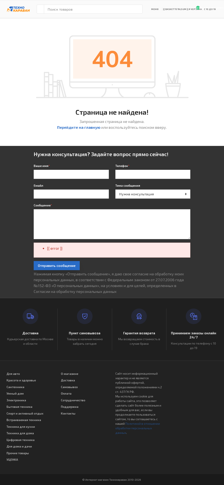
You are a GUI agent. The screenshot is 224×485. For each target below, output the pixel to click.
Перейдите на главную (78, 127)
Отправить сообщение (57, 265)
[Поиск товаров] (93, 9)
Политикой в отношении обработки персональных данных (137, 428)
